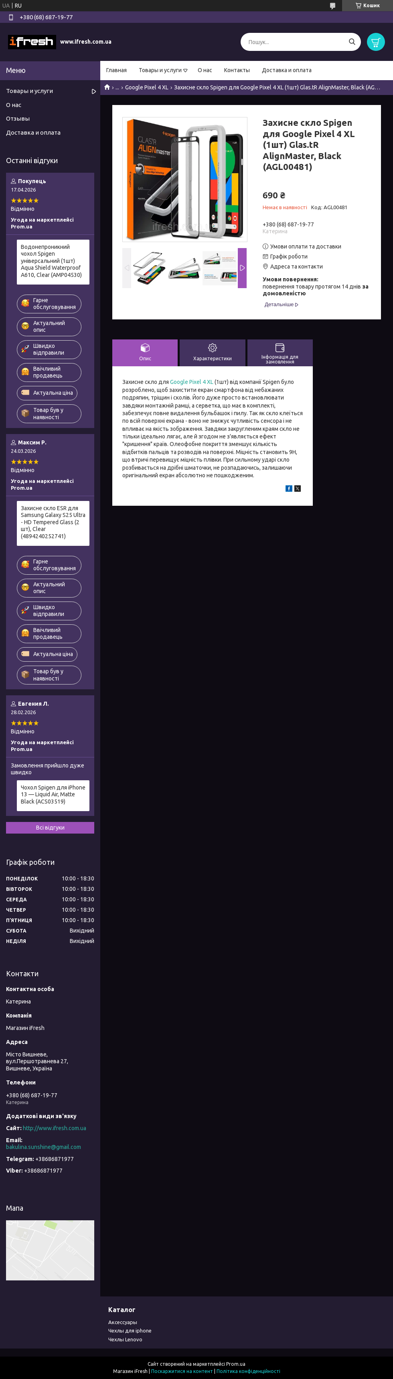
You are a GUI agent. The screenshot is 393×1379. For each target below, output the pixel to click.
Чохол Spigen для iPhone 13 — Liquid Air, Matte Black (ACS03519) (53, 794)
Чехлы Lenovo (125, 1339)
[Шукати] (352, 42)
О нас (205, 70)
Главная (116, 70)
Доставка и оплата (287, 70)
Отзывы (18, 118)
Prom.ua (235, 1364)
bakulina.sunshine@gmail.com (43, 1147)
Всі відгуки (50, 827)
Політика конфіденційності (248, 1371)
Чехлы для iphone (130, 1330)
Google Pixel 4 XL (146, 87)
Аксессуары (122, 1322)
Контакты (237, 70)
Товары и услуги (160, 70)
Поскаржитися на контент (182, 1371)
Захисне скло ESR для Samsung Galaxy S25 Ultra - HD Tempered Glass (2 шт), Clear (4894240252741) (53, 522)
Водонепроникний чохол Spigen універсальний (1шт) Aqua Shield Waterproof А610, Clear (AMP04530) (51, 261)
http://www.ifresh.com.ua (54, 1128)
